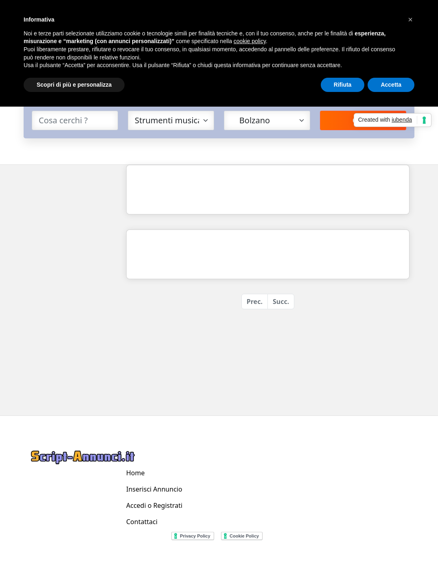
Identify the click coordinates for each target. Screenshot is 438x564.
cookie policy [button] (250, 41)
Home (135, 472)
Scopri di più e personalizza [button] (74, 84)
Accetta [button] (391, 84)
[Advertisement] (72, 287)
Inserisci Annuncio (154, 489)
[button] (410, 19)
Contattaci (142, 521)
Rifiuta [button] (343, 84)
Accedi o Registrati (154, 505)
